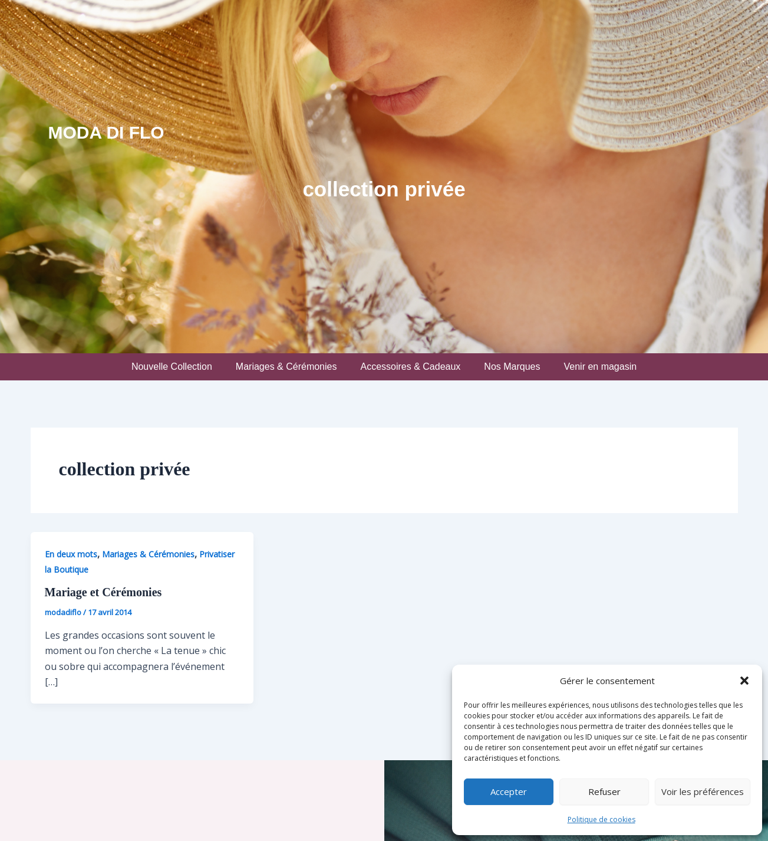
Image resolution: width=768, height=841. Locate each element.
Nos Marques (512, 367)
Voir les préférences (702, 791)
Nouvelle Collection (171, 367)
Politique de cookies (601, 819)
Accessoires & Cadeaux (410, 367)
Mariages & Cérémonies (286, 367)
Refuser (604, 791)
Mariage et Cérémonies (103, 592)
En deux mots (71, 554)
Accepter (508, 791)
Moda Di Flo (106, 132)
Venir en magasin (600, 367)
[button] (744, 680)
